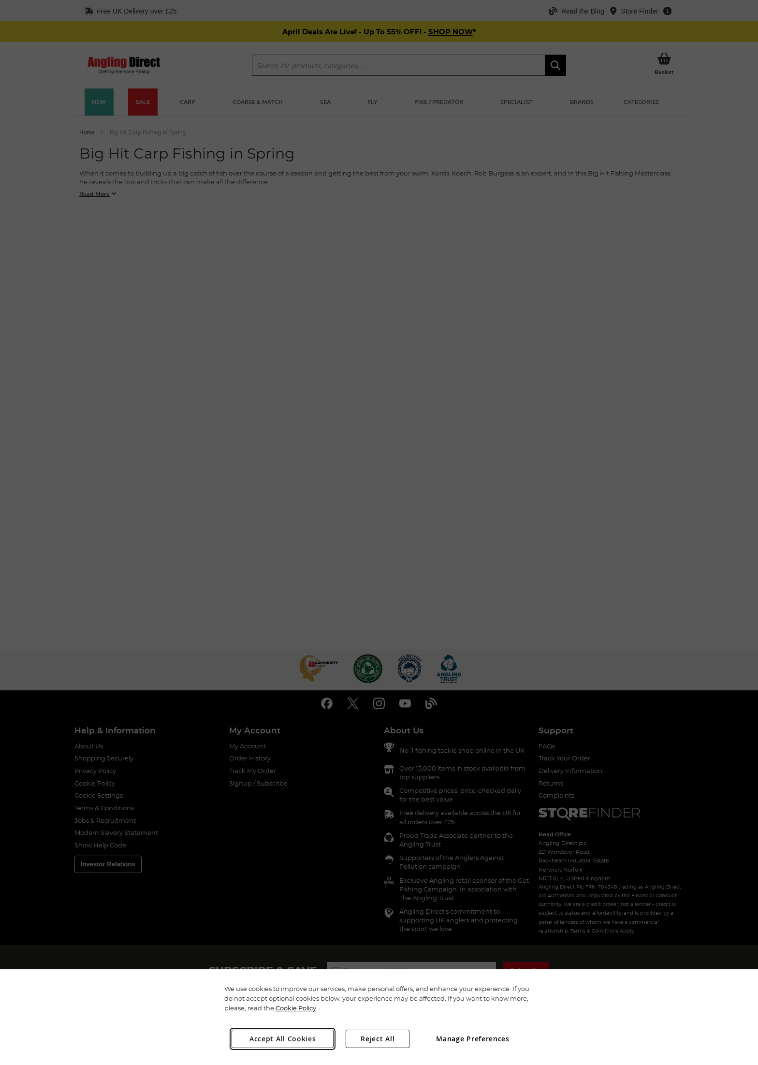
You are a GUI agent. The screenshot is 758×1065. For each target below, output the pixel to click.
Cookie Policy (296, 1008)
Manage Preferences (473, 1038)
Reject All (377, 1038)
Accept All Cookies (282, 1038)
